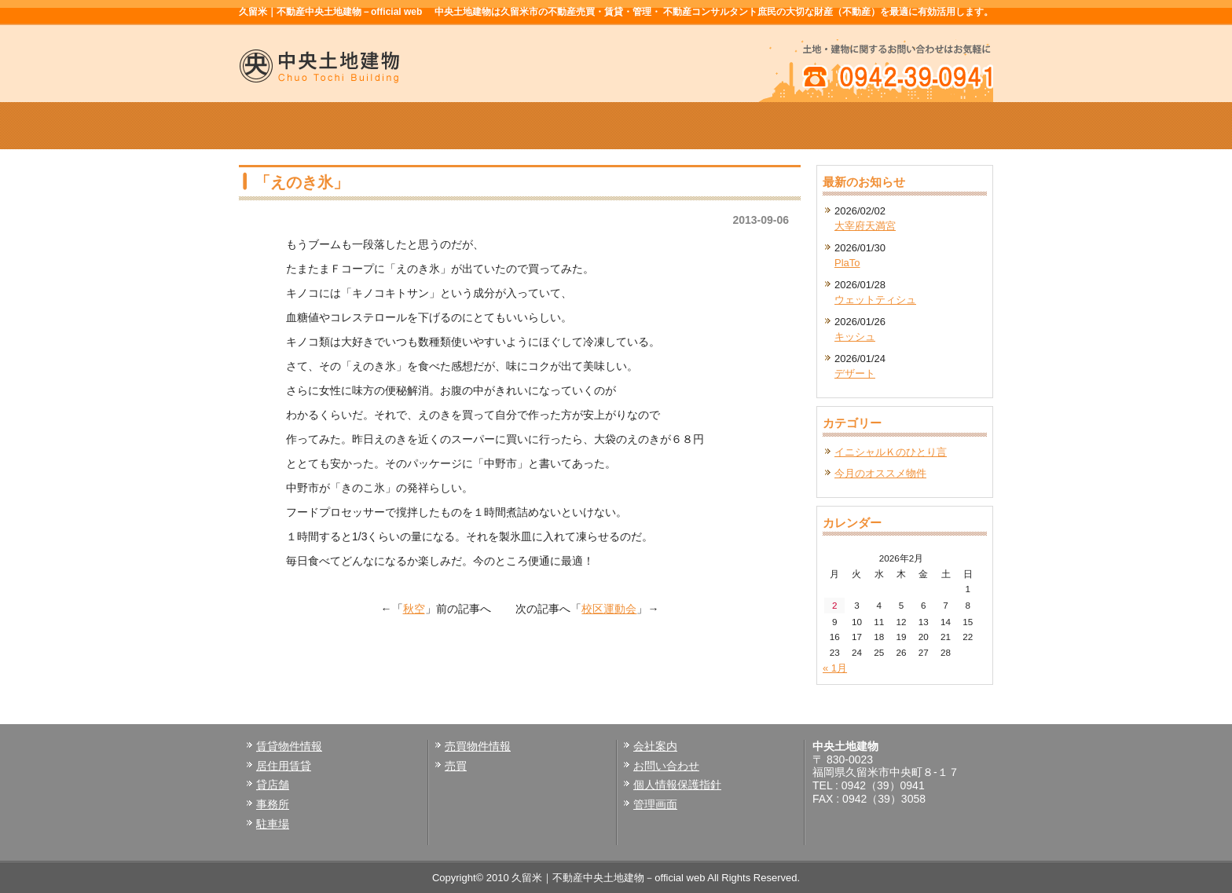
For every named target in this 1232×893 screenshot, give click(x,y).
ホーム (314, 125)
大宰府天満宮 (865, 226)
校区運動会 (608, 608)
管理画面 (655, 804)
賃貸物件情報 (465, 125)
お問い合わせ (666, 765)
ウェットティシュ (875, 300)
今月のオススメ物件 (880, 473)
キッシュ (854, 336)
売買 (456, 765)
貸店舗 (272, 784)
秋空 (414, 608)
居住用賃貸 (283, 765)
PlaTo (847, 263)
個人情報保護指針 (677, 784)
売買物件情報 (616, 125)
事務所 (272, 804)
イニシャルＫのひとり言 (890, 452)
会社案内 (766, 125)
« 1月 (835, 668)
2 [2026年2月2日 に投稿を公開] (835, 605)
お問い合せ (917, 125)
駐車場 (272, 824)
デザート (854, 373)
